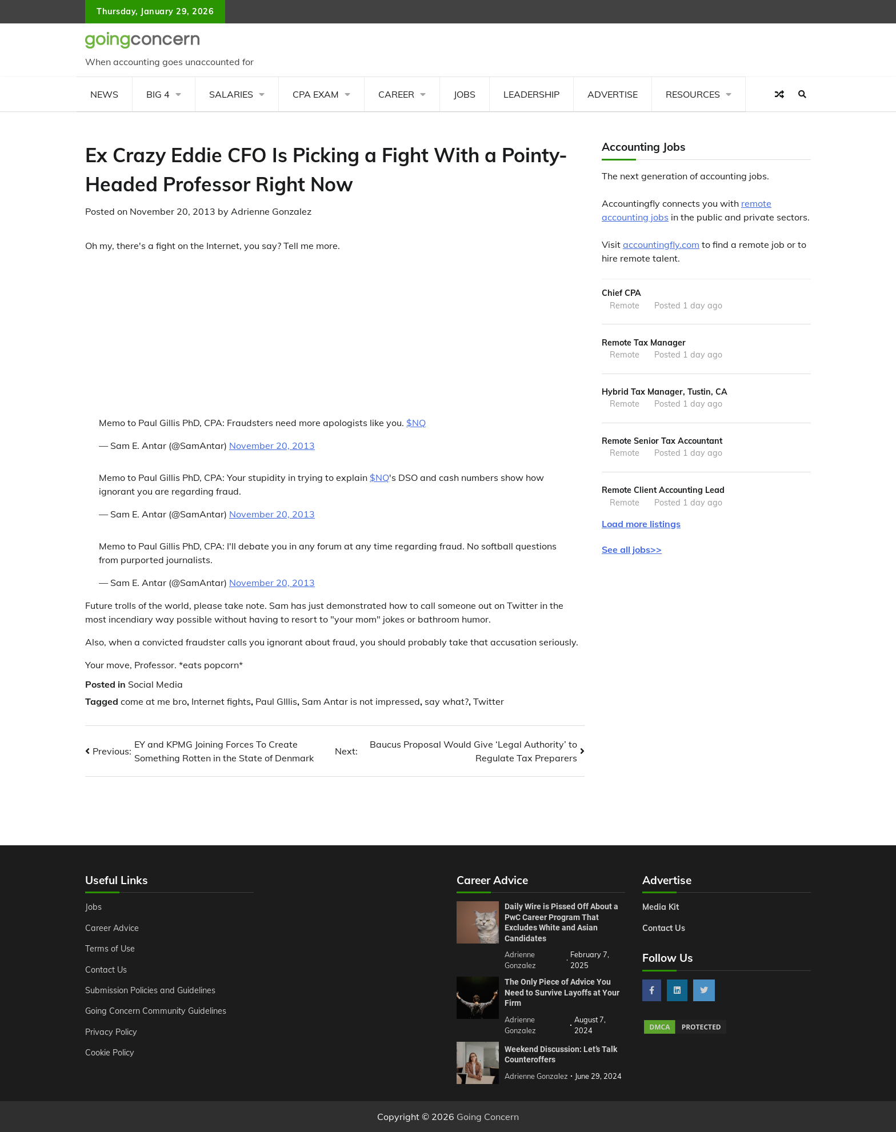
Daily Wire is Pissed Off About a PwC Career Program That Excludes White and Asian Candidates (561, 922)
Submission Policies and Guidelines (150, 990)
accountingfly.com (661, 244)
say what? (447, 701)
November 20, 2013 (272, 445)
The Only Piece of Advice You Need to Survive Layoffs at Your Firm (562, 992)
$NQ (416, 422)
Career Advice (112, 928)
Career (396, 94)
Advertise (612, 94)
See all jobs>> (632, 549)
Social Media (155, 684)
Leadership (531, 94)
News (104, 94)
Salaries (231, 94)
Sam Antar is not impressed (361, 701)
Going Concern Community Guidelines (155, 1011)
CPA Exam (316, 94)
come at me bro (154, 701)
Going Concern (488, 1116)
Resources (693, 94)
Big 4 (158, 94)
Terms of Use (110, 949)
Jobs (464, 94)
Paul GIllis (276, 701)
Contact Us (106, 970)
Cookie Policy (109, 1052)
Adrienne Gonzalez (271, 211)
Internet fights (221, 701)
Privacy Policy (111, 1032)
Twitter (488, 701)
